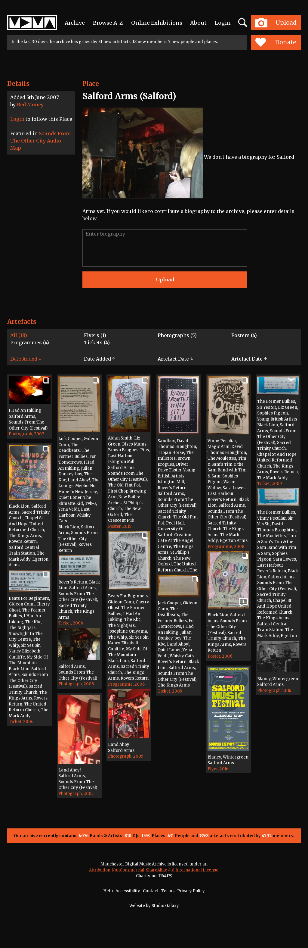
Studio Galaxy (165, 905)
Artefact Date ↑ (249, 359)
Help (108, 890)
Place (90, 83)
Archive (75, 22)
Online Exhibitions (156, 22)
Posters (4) (244, 335)
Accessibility (128, 890)
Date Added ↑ (99, 359)
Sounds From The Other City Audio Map (40, 140)
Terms (167, 890)
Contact (150, 890)
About (198, 22)
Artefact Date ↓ (175, 359)
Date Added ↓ (26, 359)
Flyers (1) (95, 335)
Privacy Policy (191, 890)
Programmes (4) (29, 342)
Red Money (30, 105)
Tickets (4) (97, 342)
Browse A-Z (108, 22)
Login (223, 22)
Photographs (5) (177, 335)
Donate (275, 42)
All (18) (18, 335)
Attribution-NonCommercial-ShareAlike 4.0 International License (153, 870)
